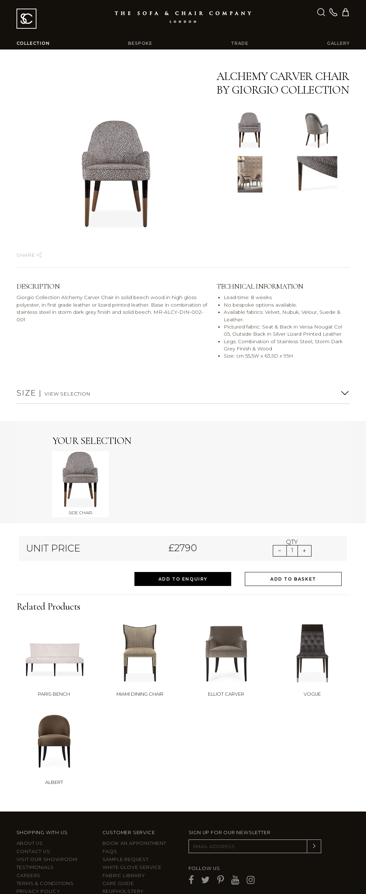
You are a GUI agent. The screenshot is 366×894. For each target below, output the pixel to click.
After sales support (133, 855)
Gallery (338, 43)
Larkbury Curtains (44, 872)
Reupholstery (123, 848)
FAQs (110, 807)
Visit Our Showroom (46, 815)
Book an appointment (134, 799)
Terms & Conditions (45, 839)
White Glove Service (132, 824)
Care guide (118, 839)
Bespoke (140, 43)
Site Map (28, 855)
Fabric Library (124, 831)
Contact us (33, 807)
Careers (28, 831)
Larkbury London (43, 864)
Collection (33, 43)
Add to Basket (293, 535)
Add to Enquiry (183, 535)
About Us (29, 799)
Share (29, 255)
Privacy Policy (38, 848)
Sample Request (126, 815)
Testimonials (35, 824)
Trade (239, 43)
